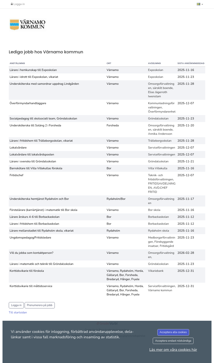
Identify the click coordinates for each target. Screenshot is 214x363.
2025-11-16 (185, 70)
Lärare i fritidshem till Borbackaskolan (34, 224)
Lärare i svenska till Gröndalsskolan (33, 161)
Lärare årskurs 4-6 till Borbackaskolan (35, 217)
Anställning (17, 63)
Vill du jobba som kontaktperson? (31, 253)
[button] (200, 4)
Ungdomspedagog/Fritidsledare (30, 238)
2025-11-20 (185, 125)
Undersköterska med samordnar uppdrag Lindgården (44, 84)
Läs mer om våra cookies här (173, 349)
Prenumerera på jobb (39, 305)
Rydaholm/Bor (116, 199)
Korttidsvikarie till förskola (27, 271)
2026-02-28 (185, 253)
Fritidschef (16, 175)
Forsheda (113, 125)
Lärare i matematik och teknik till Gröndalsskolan (41, 264)
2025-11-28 (185, 84)
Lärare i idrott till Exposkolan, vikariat (34, 77)
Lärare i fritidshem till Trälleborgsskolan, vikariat (41, 141)
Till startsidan (18, 312)
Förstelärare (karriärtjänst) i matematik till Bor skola (43, 210)
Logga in (18, 4)
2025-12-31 (185, 271)
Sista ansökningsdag (190, 63)
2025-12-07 (185, 103)
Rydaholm (113, 231)
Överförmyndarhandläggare (28, 103)
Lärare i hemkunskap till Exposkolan (33, 70)
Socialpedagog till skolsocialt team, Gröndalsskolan (43, 119)
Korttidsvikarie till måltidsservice (31, 286)
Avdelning (154, 63)
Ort (109, 63)
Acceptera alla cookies (173, 332)
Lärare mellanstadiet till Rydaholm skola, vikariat (42, 231)
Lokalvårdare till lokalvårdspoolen (32, 154)
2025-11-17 (185, 199)
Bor (109, 168)
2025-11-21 (185, 161)
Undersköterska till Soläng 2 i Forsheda (35, 125)
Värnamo (112, 70)
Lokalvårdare (18, 148)
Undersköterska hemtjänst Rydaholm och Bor (39, 199)
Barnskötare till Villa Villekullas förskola (36, 168)
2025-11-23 (185, 77)
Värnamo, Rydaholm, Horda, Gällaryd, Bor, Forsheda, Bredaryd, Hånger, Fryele (125, 275)
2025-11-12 (185, 217)
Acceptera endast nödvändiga (173, 341)
